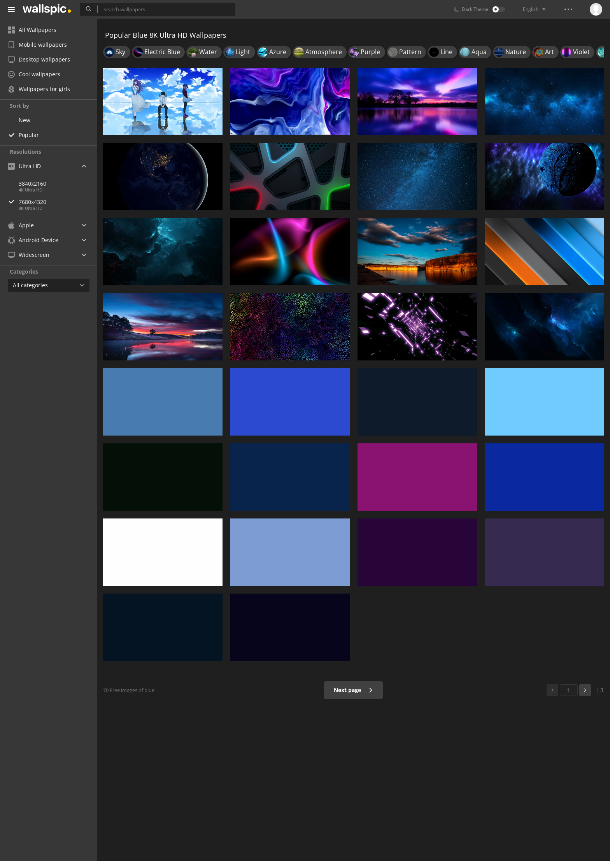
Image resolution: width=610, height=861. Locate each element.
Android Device (33, 240)
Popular (29, 135)
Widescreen (28, 254)
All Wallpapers (32, 29)
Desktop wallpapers (39, 59)
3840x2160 (32, 183)
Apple (21, 225)
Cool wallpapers (34, 74)
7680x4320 (58, 202)
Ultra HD (24, 166)
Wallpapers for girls (39, 89)
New (24, 120)
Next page (353, 690)
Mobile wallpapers (37, 44)
